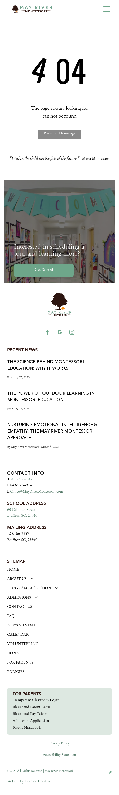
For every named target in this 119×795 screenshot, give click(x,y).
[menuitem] (59, 571)
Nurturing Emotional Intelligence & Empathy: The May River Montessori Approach (52, 431)
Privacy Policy (59, 743)
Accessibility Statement (59, 754)
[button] (106, 9)
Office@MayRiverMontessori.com (36, 491)
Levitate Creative (38, 781)
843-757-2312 (21, 479)
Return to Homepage (59, 133)
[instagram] (72, 333)
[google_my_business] (59, 333)
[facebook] (47, 333)
